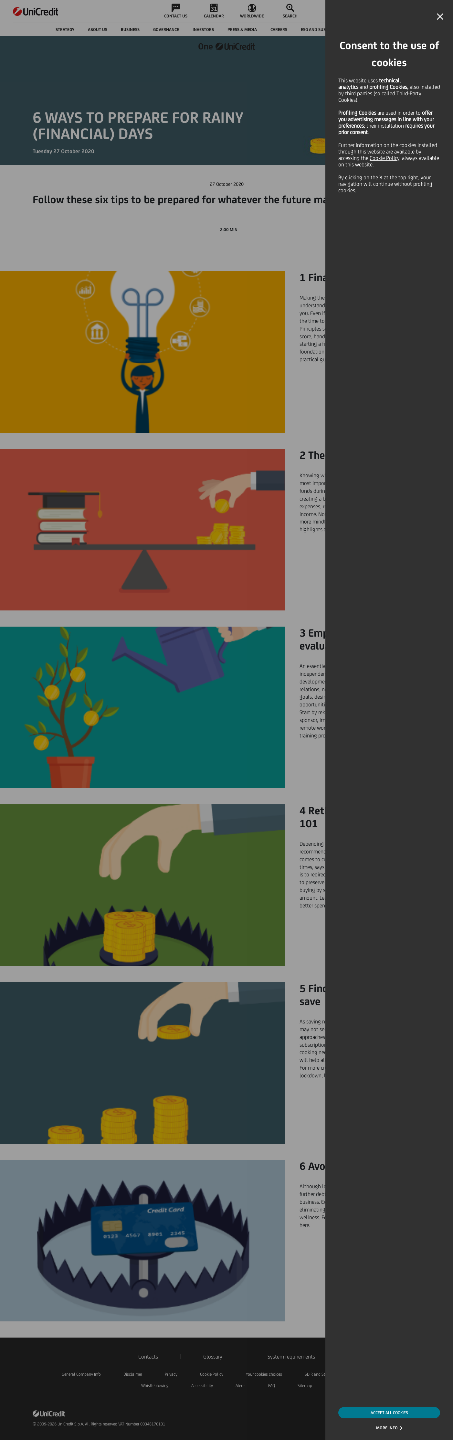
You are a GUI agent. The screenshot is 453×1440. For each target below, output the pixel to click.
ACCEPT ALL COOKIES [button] (389, 1412)
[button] (440, 17)
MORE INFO (387, 1427)
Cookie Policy (384, 158)
